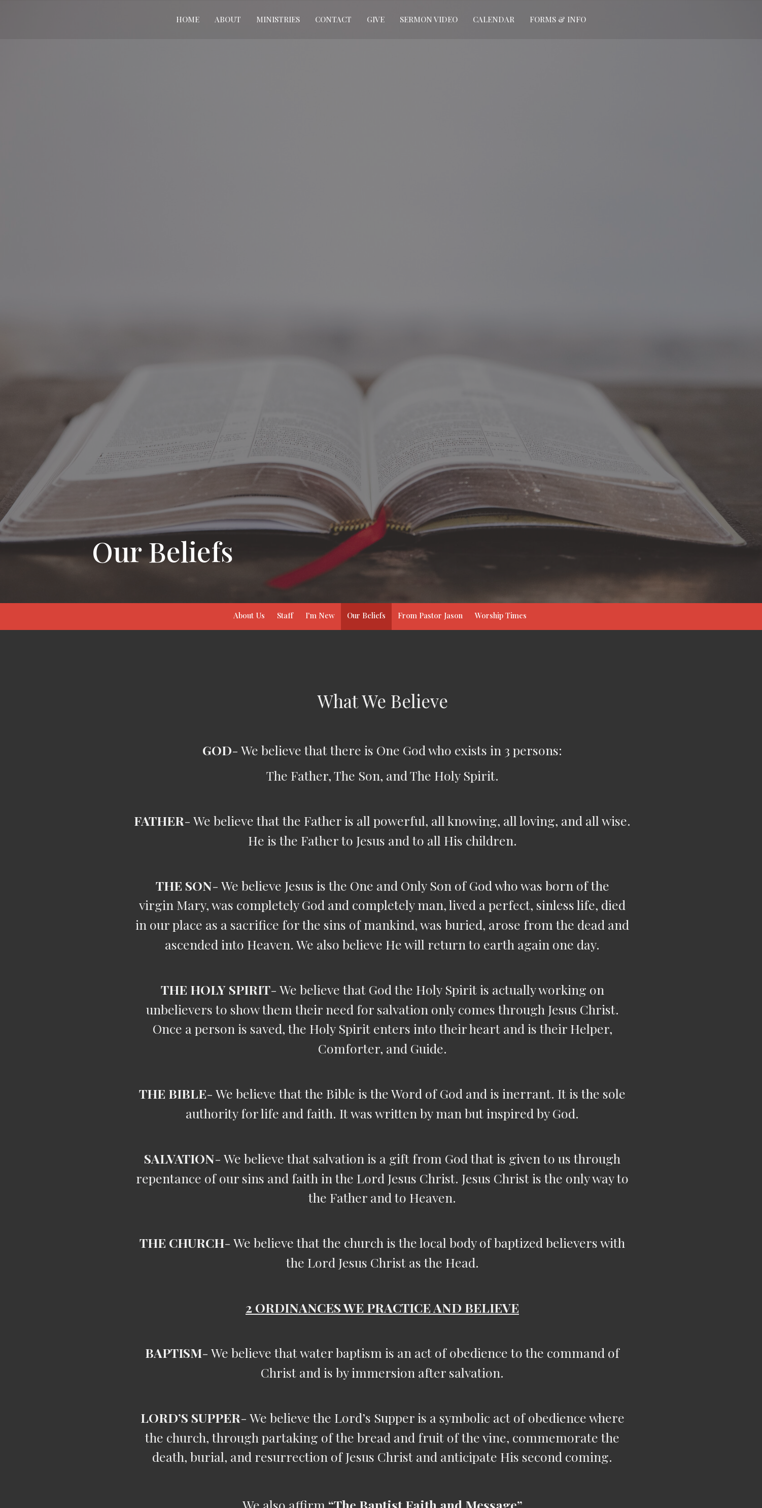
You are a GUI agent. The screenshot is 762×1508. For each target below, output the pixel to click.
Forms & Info (558, 19)
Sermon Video (429, 19)
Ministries (278, 19)
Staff (285, 615)
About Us (249, 615)
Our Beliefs (366, 615)
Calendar (493, 19)
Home (187, 19)
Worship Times (501, 615)
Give (376, 19)
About (228, 19)
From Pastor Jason (430, 615)
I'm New (320, 615)
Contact (333, 19)
